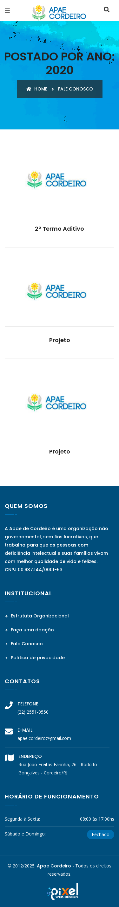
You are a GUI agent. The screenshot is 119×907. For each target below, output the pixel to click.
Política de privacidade (35, 657)
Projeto (59, 340)
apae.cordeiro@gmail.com (44, 738)
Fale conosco (75, 89)
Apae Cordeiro (54, 866)
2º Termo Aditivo (59, 229)
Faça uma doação (29, 630)
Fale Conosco (24, 644)
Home (36, 89)
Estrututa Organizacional (37, 616)
